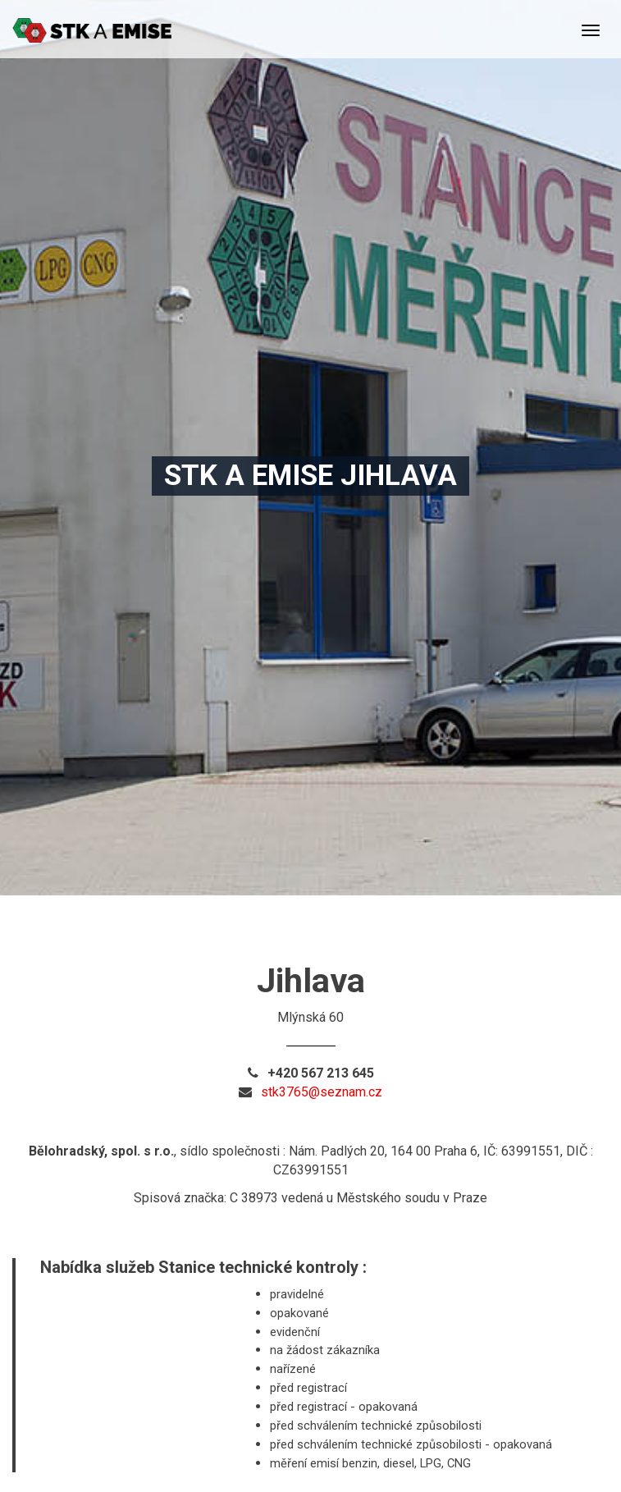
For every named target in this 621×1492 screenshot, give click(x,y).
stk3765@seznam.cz (321, 1092)
